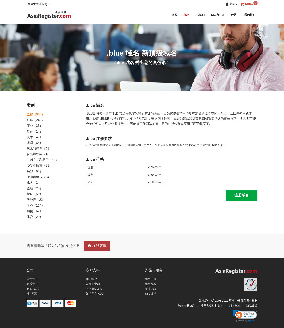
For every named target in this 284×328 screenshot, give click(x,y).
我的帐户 (250, 15)
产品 (234, 15)
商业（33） (35, 125)
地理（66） (35, 143)
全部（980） (36, 114)
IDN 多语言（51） (39, 165)
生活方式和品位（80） (43, 160)
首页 (175, 14)
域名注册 (150, 278)
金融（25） (35, 188)
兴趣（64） (35, 171)
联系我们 (32, 283)
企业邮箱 (150, 288)
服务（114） (36, 205)
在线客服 (97, 246)
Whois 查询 (93, 283)
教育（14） (35, 131)
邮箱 (201, 15)
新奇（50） (35, 194)
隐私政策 (251, 305)
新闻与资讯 (33, 288)
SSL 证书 (217, 15)
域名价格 (150, 283)
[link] (244, 315)
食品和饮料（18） (39, 154)
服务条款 (234, 305)
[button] (39, 4)
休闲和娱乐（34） (39, 177)
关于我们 (32, 278)
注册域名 (241, 195)
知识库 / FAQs (94, 293)
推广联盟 (32, 293)
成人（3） (34, 182)
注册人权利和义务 (212, 305)
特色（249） (36, 120)
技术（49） (35, 137)
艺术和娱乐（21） (39, 148)
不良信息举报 (94, 288)
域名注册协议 (186, 305)
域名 (187, 15)
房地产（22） (36, 199)
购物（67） (35, 211)
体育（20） (35, 217)
